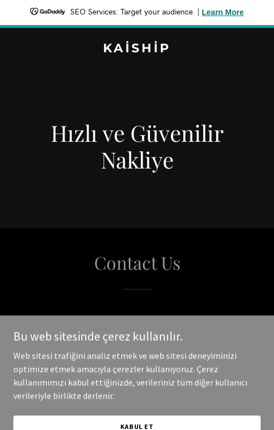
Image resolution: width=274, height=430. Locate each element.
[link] (137, 49)
